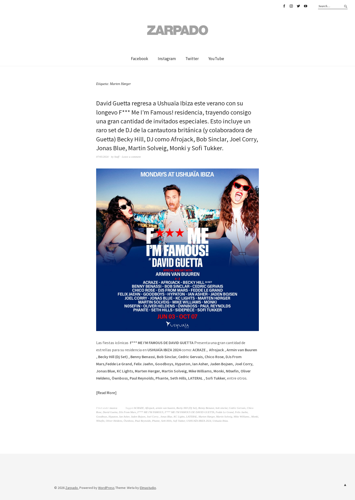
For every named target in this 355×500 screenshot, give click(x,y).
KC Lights (179, 416)
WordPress (106, 487)
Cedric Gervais (237, 407)
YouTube (305, 6)
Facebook (284, 6)
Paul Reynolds (143, 420)
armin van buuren (165, 407)
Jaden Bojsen (138, 416)
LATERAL (191, 416)
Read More (106, 392)
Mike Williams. (242, 416)
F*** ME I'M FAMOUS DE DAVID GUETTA (189, 412)
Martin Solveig (224, 416)
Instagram (291, 6)
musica (113, 407)
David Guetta (110, 412)
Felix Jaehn (241, 412)
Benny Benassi (206, 407)
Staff (116, 156)
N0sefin (100, 420)
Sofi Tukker (179, 420)
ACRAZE (139, 407)
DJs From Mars (127, 412)
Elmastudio (148, 487)
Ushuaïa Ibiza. (221, 420)
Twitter (298, 6)
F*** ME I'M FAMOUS (150, 412)
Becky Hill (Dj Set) (186, 407)
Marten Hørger (206, 416)
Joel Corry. (153, 416)
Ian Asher (124, 416)
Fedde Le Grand (225, 412)
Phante (156, 420)
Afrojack (149, 407)
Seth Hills (166, 420)
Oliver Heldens (114, 420)
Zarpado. (72, 487)
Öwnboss (129, 420)
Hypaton (113, 416)
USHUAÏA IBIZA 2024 (198, 420)
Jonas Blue (166, 416)
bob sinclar (221, 407)
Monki (254, 416)
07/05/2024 (102, 156)
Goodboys (101, 416)
